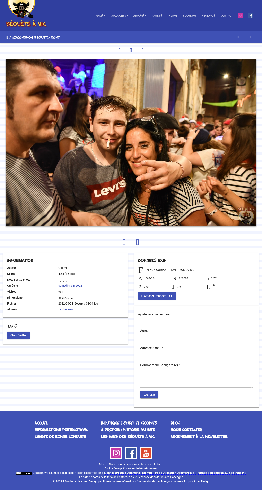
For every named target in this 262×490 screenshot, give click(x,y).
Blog (175, 422)
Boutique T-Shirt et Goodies (129, 422)
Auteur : (145, 330)
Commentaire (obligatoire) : (160, 365)
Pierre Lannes (112, 481)
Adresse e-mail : (151, 348)
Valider (149, 394)
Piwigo (205, 481)
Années (157, 15)
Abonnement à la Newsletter (199, 436)
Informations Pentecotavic (61, 429)
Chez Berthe (18, 335)
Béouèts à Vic (72, 481)
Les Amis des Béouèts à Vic (127, 436)
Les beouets (66, 309)
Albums (138, 15)
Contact (227, 15)
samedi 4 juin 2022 (70, 285)
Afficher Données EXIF (157, 296)
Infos (99, 15)
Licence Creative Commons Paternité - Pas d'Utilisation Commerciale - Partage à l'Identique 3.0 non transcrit (175, 472)
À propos (208, 15)
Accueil (7, 37)
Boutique (189, 15)
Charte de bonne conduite (60, 436)
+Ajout (172, 15)
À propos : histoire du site (128, 429)
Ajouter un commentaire (154, 314)
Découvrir (118, 15)
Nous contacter (186, 429)
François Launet (171, 481)
